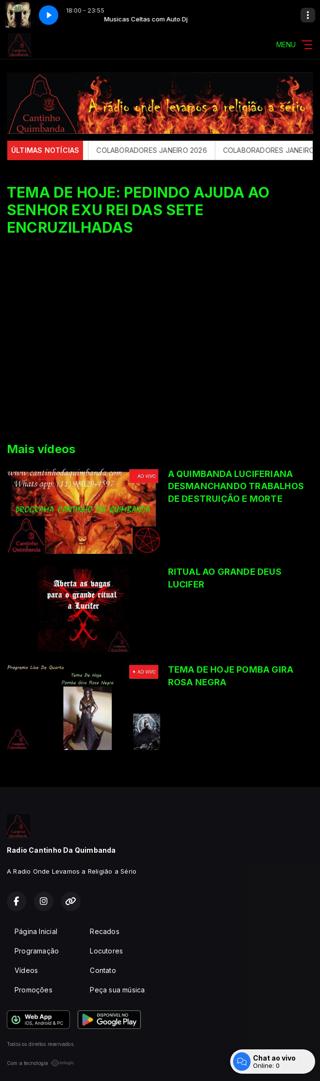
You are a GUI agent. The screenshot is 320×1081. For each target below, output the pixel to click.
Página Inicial (36, 931)
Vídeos (26, 970)
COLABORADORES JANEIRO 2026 (156, 150)
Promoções (33, 990)
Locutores (106, 951)
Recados (104, 931)
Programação (37, 951)
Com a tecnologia (40, 1063)
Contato (103, 970)
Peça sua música (117, 990)
